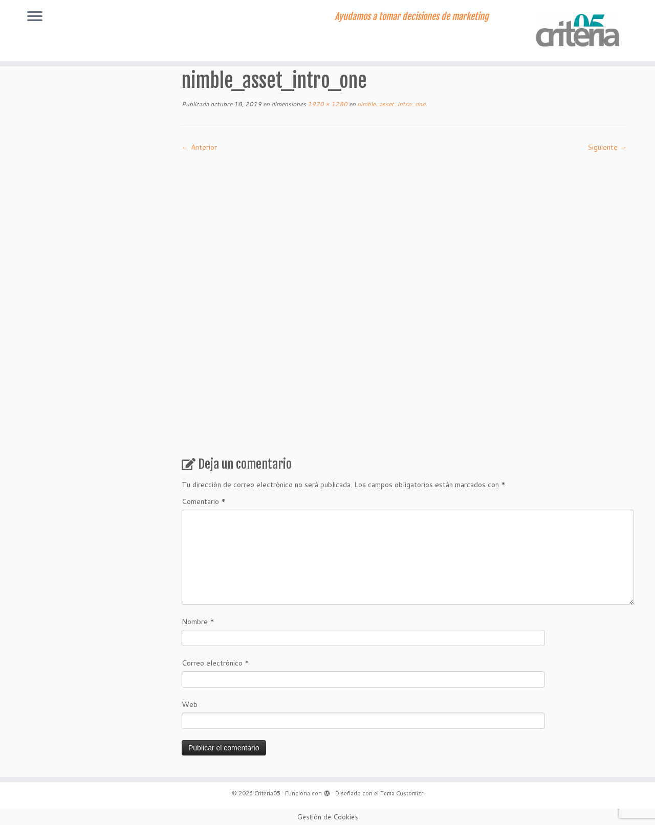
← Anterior (199, 147)
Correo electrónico (215, 663)
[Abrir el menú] (34, 17)
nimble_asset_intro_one (390, 104)
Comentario (204, 501)
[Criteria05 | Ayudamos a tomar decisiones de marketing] (579, 30)
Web (190, 704)
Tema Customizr (401, 793)
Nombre (198, 621)
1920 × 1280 (326, 104)
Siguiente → (607, 147)
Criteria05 (267, 793)
